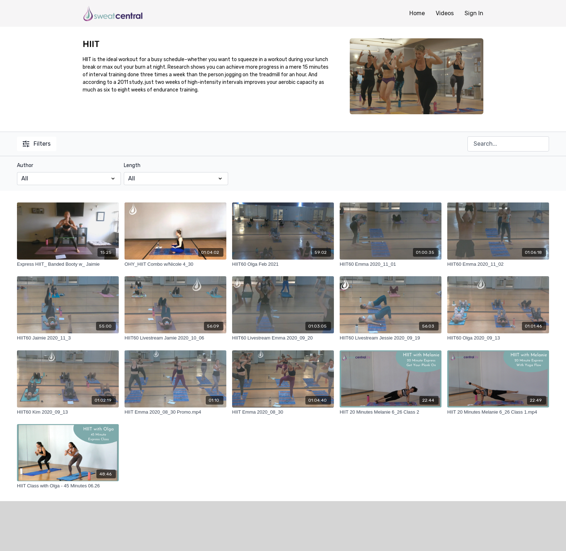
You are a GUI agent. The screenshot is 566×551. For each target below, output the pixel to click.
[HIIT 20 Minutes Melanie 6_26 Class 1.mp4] (498, 412)
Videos (445, 13)
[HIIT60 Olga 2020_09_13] (498, 338)
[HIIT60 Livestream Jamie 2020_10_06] (175, 338)
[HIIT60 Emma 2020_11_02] (498, 264)
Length (132, 165)
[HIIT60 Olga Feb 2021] (283, 264)
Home (417, 13)
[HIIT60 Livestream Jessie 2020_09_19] (390, 338)
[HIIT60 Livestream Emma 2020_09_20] (283, 338)
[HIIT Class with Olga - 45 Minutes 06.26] (68, 486)
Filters (37, 143)
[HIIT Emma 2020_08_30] (283, 412)
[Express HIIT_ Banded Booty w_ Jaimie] (68, 264)
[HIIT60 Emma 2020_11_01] (390, 264)
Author (25, 165)
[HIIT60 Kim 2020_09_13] (68, 412)
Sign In (474, 13)
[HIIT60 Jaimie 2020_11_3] (68, 338)
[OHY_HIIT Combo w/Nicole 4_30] (175, 264)
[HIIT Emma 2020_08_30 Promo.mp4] (175, 412)
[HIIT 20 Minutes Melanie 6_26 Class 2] (390, 412)
